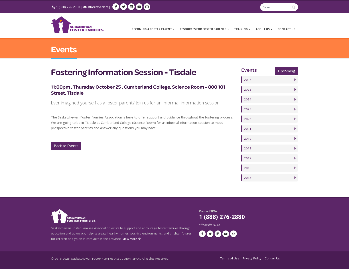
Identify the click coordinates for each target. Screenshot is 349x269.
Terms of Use (229, 258)
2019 (247, 139)
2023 (247, 109)
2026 (247, 80)
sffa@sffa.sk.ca (98, 7)
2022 (247, 119)
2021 (247, 129)
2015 (247, 178)
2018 (247, 148)
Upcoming (286, 71)
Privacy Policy (252, 258)
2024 (247, 99)
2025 (247, 90)
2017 (247, 158)
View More (131, 239)
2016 (247, 168)
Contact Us (272, 258)
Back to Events (66, 145)
